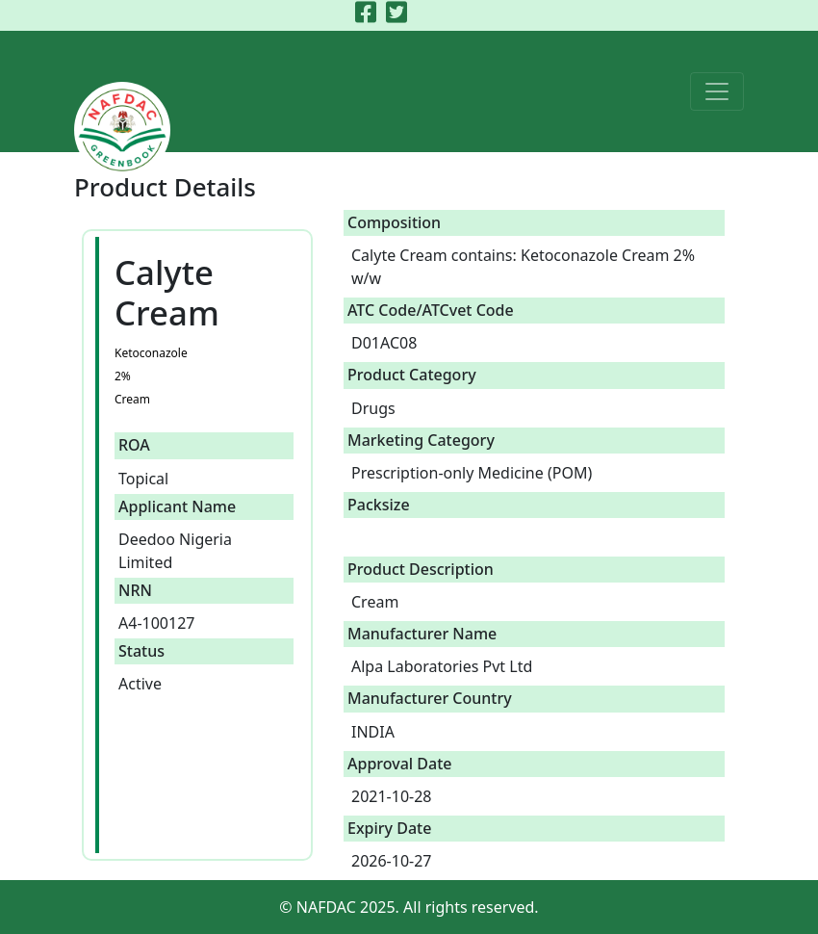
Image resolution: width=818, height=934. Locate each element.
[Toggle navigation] (717, 91)
